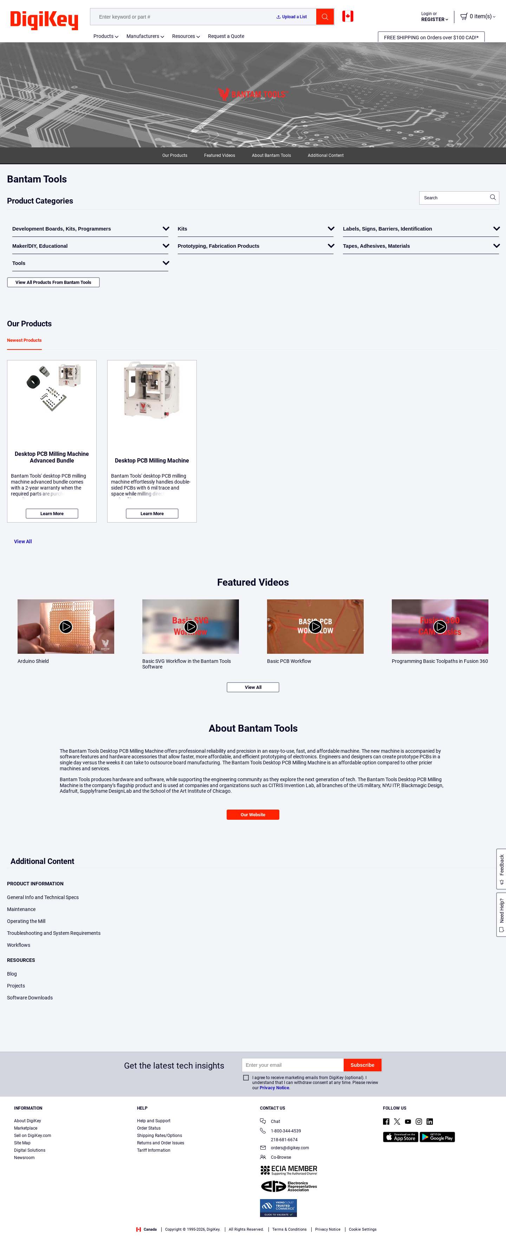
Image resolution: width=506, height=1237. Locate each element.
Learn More (52, 513)
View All (23, 541)
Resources (183, 36)
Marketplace (25, 1128)
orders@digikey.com (284, 1148)
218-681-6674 (279, 1139)
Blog (12, 974)
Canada (146, 1229)
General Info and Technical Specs (43, 897)
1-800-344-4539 (280, 1131)
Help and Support (153, 1120)
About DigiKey (27, 1120)
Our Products (174, 155)
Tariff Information (153, 1150)
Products (103, 36)
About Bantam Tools (271, 155)
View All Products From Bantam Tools (53, 282)
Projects (16, 986)
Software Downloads (30, 997)
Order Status (149, 1128)
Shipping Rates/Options (159, 1135)
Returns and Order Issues (160, 1142)
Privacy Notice (274, 1087)
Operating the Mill (26, 921)
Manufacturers (142, 36)
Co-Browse (275, 1158)
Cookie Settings (363, 1229)
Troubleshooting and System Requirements (53, 933)
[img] (44, 21)
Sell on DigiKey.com (32, 1135)
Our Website (253, 814)
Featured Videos (219, 155)
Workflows (18, 945)
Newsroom (24, 1157)
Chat (270, 1122)
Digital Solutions (29, 1150)
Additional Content (326, 155)
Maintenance (21, 909)
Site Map (22, 1142)
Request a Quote (226, 36)
